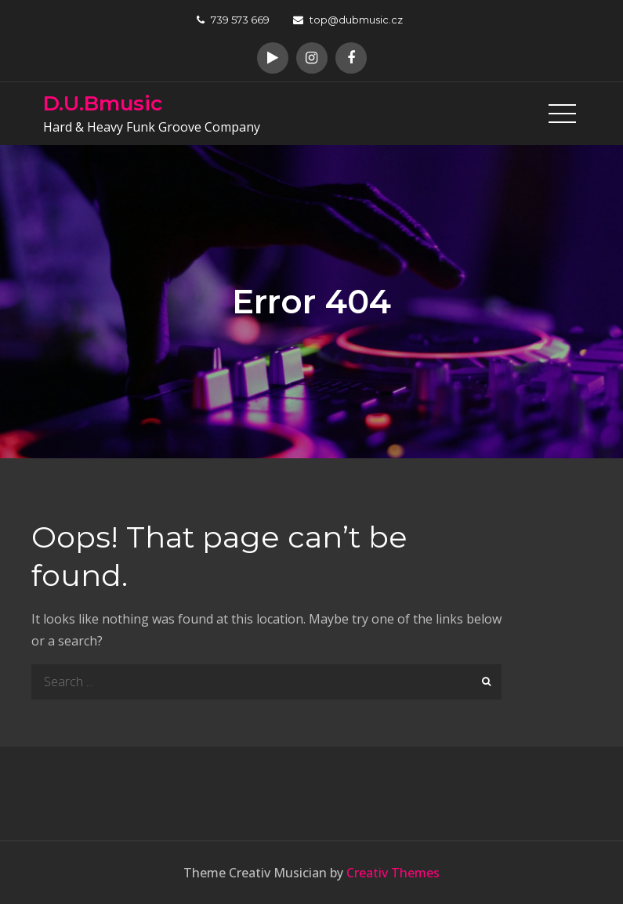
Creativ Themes (393, 872)
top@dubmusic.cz (348, 19)
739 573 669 (233, 19)
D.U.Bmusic (102, 103)
